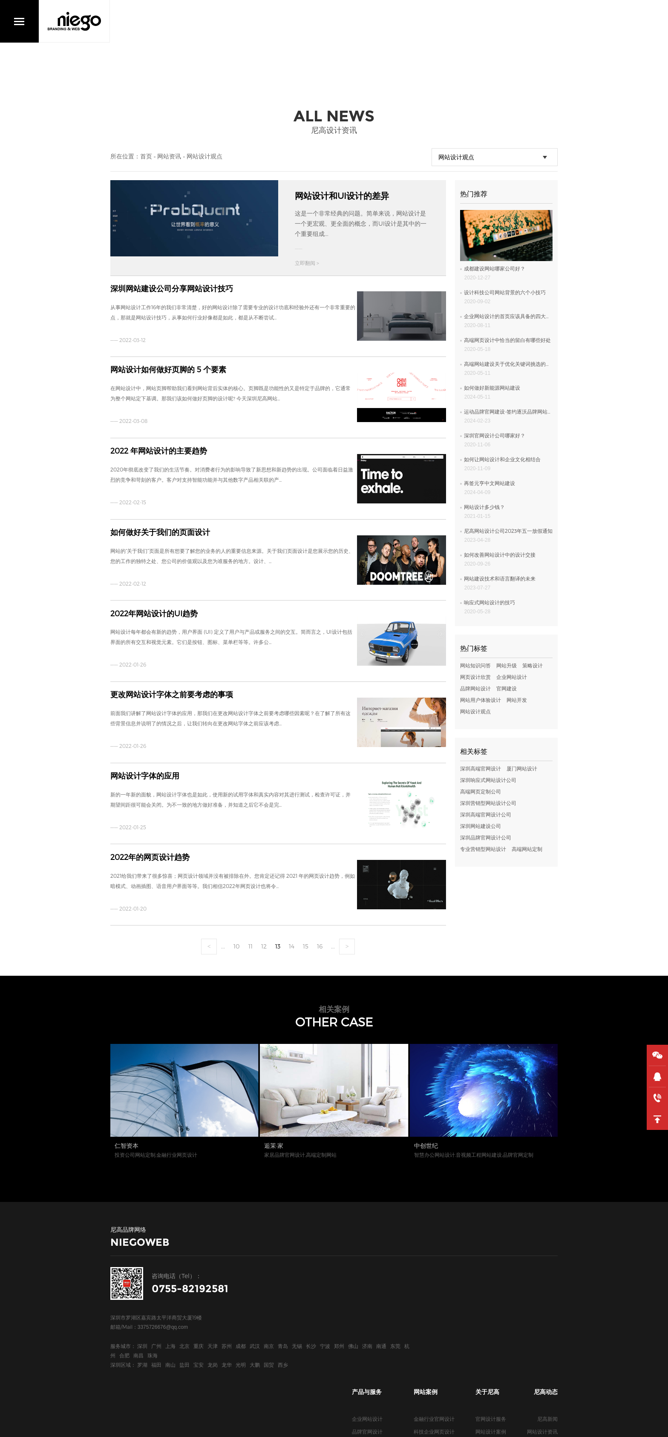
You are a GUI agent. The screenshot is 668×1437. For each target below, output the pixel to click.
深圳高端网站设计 (372, 1313)
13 (277, 939)
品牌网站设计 (475, 688)
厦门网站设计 (522, 768)
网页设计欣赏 (475, 677)
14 (291, 939)
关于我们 (485, 1300)
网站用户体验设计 (480, 700)
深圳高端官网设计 (480, 768)
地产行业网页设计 (434, 1351)
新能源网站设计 (431, 1313)
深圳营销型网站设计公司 (488, 803)
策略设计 (532, 665)
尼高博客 (485, 1325)
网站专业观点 (542, 1300)
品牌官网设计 (367, 1274)
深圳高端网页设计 (372, 1338)
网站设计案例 (490, 1274)
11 (250, 939)
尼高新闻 (547, 1262)
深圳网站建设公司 (480, 826)
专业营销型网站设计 (483, 849)
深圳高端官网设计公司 (485, 814)
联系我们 (485, 1313)
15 (305, 939)
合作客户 (485, 1287)
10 (236, 939)
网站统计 (235, 1424)
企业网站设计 (511, 677)
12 (264, 939)
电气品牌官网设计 (434, 1325)
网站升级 (506, 665)
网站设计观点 (204, 156)
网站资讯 (169, 156)
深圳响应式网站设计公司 (488, 780)
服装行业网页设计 (434, 1338)
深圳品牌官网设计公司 (485, 837)
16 (319, 939)
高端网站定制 (527, 849)
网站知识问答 (475, 665)
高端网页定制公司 (480, 791)
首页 (146, 156)
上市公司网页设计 (434, 1287)
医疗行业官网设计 (434, 1300)
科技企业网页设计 (434, 1274)
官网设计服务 (490, 1262)
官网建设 (506, 688)
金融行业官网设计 (434, 1262)
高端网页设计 (367, 1287)
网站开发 (517, 700)
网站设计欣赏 (542, 1287)
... (223, 939)
